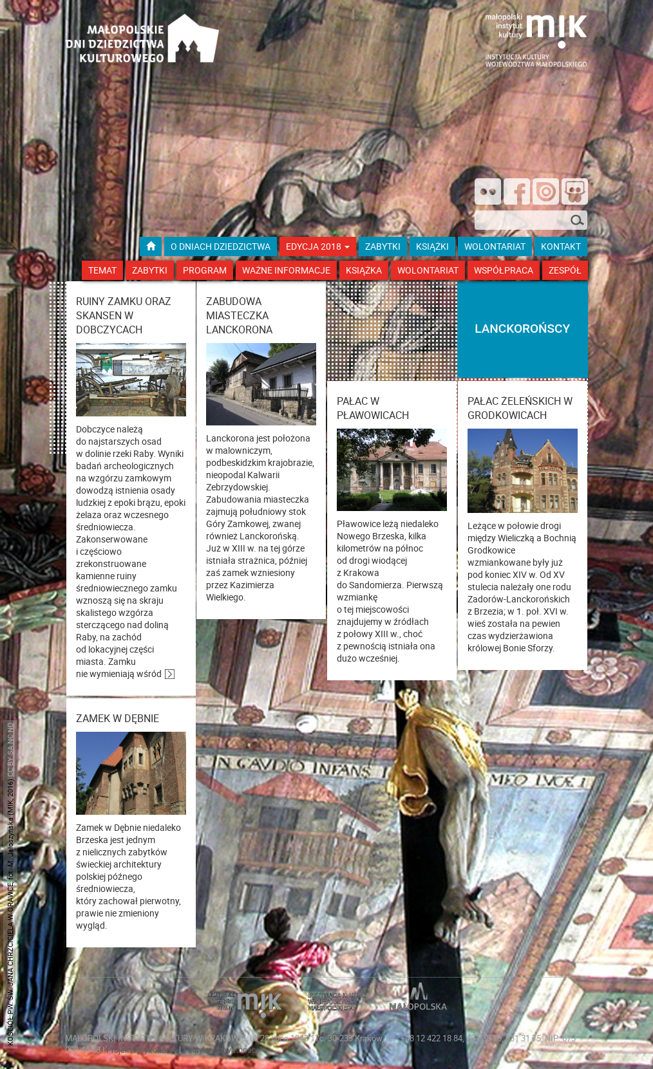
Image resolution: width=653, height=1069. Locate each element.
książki (432, 246)
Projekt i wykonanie (142, 1049)
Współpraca (503, 270)
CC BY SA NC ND (10, 750)
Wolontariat (428, 270)
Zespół (565, 270)
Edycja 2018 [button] (318, 246)
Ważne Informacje (286, 270)
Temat (102, 270)
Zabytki (149, 270)
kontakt (561, 246)
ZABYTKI (383, 246)
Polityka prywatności (220, 1049)
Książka (364, 270)
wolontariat (494, 246)
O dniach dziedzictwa (220, 246)
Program (205, 270)
